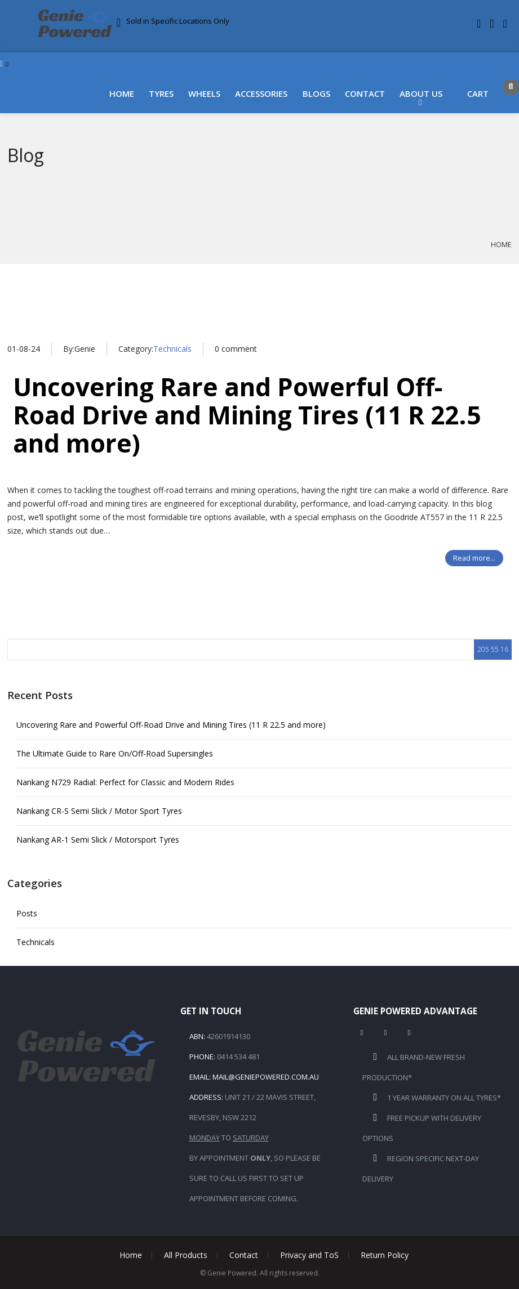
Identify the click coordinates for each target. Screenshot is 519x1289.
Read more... (474, 558)
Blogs (316, 93)
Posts (26, 913)
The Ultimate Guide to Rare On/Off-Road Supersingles (114, 753)
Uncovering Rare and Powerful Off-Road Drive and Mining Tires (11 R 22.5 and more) (247, 415)
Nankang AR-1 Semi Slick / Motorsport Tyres (97, 839)
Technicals (172, 348)
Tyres (161, 93)
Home (121, 93)
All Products (185, 1255)
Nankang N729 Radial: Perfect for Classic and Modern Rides (125, 782)
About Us (421, 93)
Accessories (261, 93)
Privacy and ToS (309, 1255)
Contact (365, 93)
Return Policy (385, 1255)
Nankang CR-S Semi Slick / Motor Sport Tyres (99, 810)
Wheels (204, 93)
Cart (478, 93)
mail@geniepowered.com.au (265, 1077)
